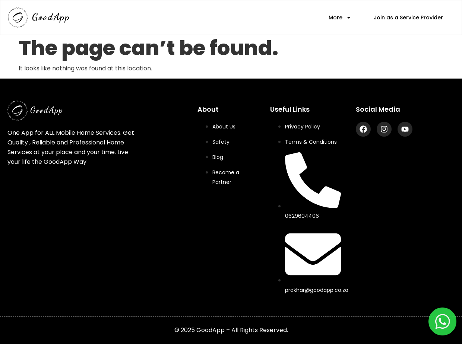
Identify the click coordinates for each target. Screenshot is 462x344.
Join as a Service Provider (408, 17)
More (340, 18)
